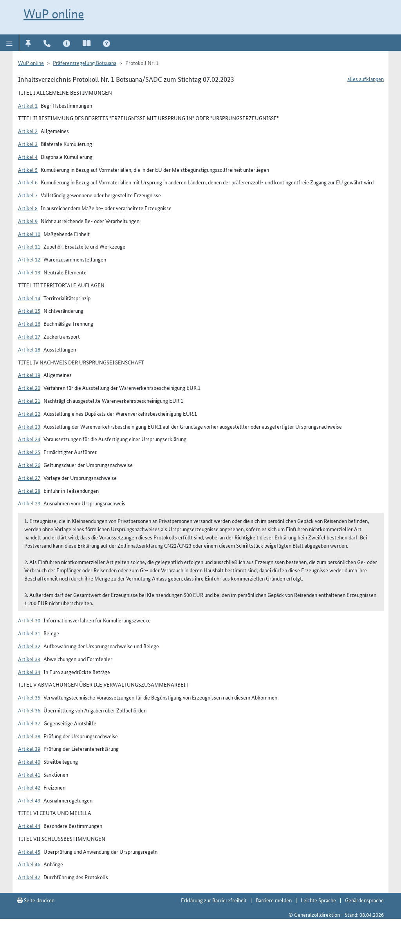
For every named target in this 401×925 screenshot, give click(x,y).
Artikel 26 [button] (29, 465)
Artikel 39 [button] (29, 748)
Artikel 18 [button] (29, 349)
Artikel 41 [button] (29, 774)
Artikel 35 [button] (29, 697)
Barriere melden (274, 900)
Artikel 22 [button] (29, 413)
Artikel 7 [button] (28, 195)
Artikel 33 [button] (29, 659)
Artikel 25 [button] (29, 452)
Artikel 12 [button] (29, 259)
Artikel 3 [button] (28, 144)
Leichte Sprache (318, 900)
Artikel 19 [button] (29, 375)
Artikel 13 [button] (29, 272)
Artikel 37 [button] (29, 723)
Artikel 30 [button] (29, 620)
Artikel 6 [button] (28, 182)
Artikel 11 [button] (29, 246)
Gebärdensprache (364, 900)
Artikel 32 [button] (29, 646)
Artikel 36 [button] (29, 710)
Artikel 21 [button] (29, 400)
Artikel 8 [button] (28, 208)
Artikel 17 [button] (29, 336)
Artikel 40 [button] (29, 761)
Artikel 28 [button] (29, 490)
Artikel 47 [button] (29, 877)
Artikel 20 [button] (29, 387)
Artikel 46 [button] (29, 864)
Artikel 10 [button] (29, 234)
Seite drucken (35, 900)
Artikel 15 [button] (29, 310)
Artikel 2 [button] (28, 131)
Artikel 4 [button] (28, 156)
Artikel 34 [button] (29, 672)
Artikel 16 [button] (29, 323)
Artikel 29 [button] (29, 503)
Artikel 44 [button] (29, 825)
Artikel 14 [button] (29, 298)
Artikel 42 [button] (29, 787)
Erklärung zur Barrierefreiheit (214, 900)
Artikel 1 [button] (28, 105)
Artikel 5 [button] (28, 169)
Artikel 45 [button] (29, 851)
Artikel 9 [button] (28, 221)
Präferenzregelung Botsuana (84, 63)
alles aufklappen (365, 79)
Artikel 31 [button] (29, 633)
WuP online (53, 14)
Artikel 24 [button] (29, 439)
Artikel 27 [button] (29, 477)
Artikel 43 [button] (29, 800)
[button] (9, 42)
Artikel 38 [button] (29, 736)
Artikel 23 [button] (29, 426)
